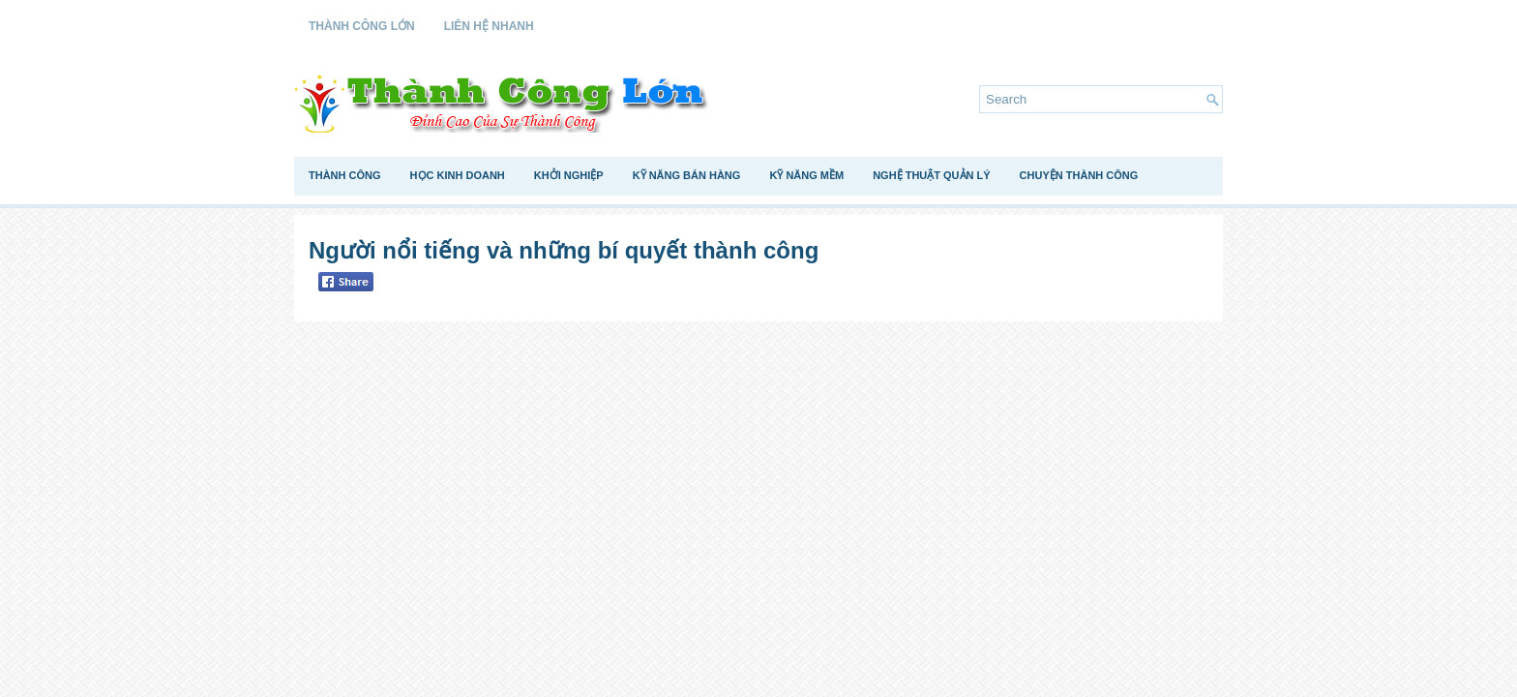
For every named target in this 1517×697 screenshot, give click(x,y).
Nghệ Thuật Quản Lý (931, 175)
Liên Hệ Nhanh (489, 26)
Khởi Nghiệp (569, 175)
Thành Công (345, 175)
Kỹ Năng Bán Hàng (687, 175)
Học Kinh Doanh (457, 175)
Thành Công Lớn (362, 26)
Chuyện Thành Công (1079, 175)
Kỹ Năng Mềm (806, 175)
